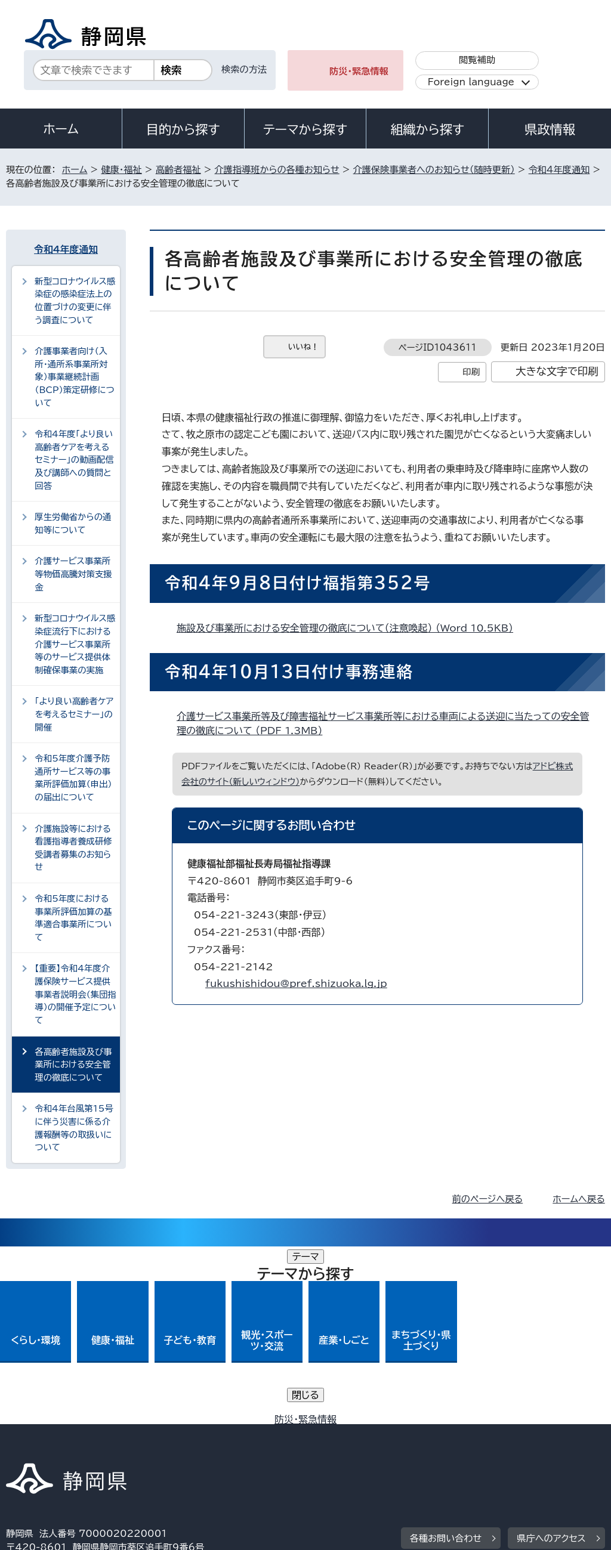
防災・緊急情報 (358, 71)
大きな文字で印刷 (557, 371)
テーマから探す (305, 129)
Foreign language (471, 82)
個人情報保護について (195, 1434)
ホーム (61, 128)
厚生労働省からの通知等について (73, 523)
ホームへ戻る (578, 1199)
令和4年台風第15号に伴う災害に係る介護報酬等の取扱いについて (74, 1128)
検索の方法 (244, 69)
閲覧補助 (477, 59)
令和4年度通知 (559, 169)
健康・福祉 (121, 169)
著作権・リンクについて (61, 1434)
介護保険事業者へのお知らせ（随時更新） (434, 169)
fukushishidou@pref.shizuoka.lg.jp (296, 983)
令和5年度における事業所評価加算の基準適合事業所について (73, 918)
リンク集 (32, 1447)
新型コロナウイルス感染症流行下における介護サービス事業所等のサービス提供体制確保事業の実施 (75, 644)
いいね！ (303, 347)
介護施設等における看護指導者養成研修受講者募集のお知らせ (73, 848)
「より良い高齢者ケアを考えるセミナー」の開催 (74, 714)
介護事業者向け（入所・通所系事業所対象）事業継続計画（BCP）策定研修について (74, 376)
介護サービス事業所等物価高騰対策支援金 (73, 573)
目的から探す (183, 129)
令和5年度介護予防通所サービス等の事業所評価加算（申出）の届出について (73, 778)
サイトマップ (116, 1447)
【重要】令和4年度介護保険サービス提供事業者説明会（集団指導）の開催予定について (75, 994)
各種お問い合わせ (446, 1360)
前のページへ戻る (487, 1199)
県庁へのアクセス (551, 1360)
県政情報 (549, 129)
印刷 (471, 371)
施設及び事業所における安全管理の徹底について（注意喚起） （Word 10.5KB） (350, 628)
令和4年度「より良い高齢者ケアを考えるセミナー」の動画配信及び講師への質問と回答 (74, 459)
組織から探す (427, 129)
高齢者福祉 (178, 169)
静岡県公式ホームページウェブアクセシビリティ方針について (403, 1434)
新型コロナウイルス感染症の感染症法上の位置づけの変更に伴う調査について (75, 300)
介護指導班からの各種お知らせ (276, 169)
